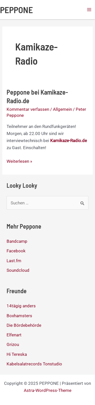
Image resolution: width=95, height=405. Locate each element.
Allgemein (62, 109)
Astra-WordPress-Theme (47, 390)
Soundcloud (18, 270)
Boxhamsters (19, 315)
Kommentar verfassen (28, 109)
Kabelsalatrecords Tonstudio (34, 363)
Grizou (13, 344)
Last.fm (14, 260)
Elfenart (14, 334)
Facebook (16, 250)
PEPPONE (16, 9)
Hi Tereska (17, 354)
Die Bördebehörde (24, 325)
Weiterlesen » (19, 161)
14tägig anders (21, 305)
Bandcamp (17, 241)
